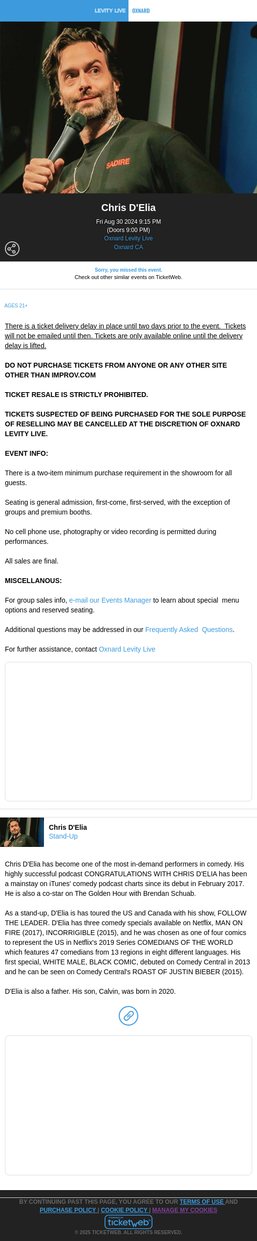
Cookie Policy (125, 1210)
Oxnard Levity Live (128, 238)
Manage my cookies (184, 1210)
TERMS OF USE (202, 1201)
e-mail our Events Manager (110, 600)
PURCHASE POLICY (68, 1210)
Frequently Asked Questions (189, 629)
